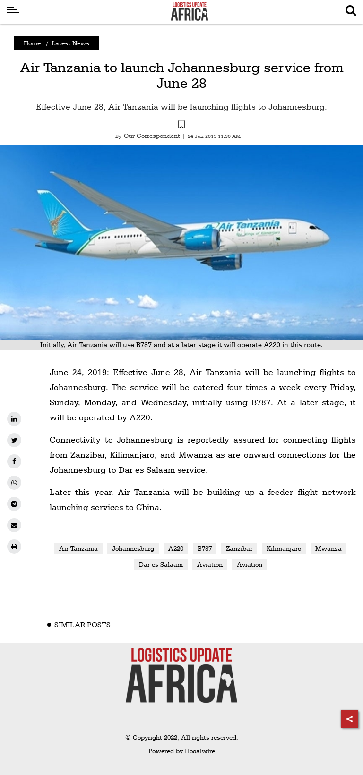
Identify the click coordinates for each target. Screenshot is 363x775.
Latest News (70, 43)
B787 (205, 548)
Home (32, 43)
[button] (181, 125)
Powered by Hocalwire (181, 751)
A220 (175, 548)
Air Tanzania (78, 548)
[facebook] (14, 461)
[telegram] (14, 504)
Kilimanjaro (284, 548)
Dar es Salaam (161, 564)
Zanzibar (239, 548)
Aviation (210, 564)
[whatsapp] (14, 483)
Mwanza (328, 548)
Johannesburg (133, 548)
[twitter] (14, 440)
